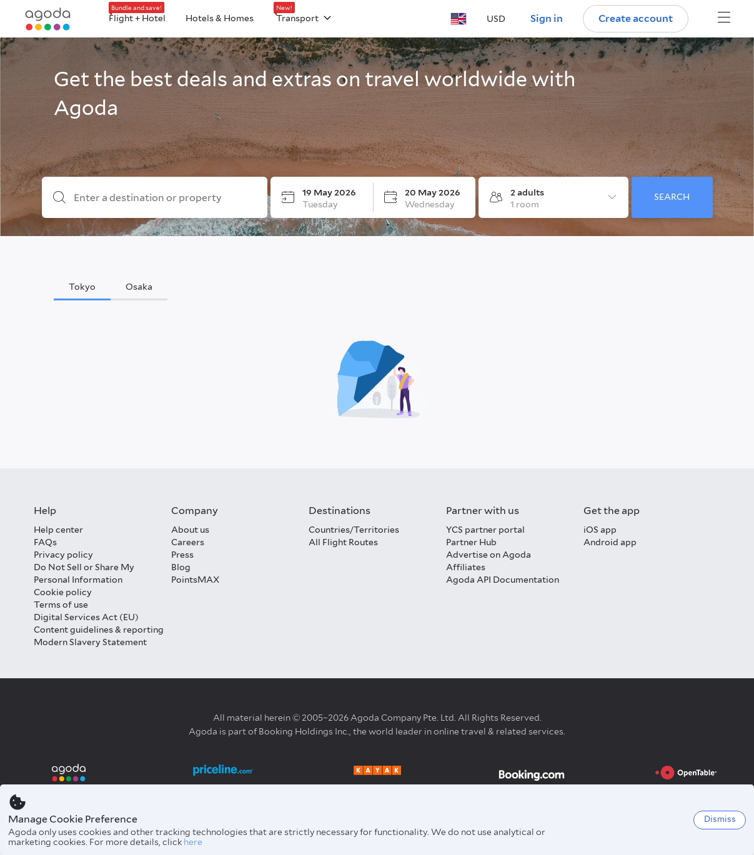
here (193, 842)
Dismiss (720, 819)
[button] (458, 18)
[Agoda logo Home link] (48, 19)
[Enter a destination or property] (164, 198)
